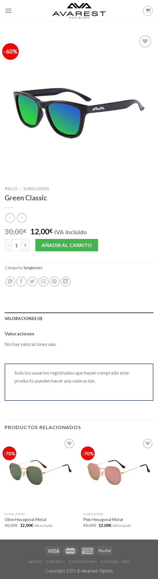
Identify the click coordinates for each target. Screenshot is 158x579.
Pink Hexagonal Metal (103, 519)
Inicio (11, 188)
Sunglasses (36, 188)
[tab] (79, 318)
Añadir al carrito (66, 245)
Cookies (109, 561)
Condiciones (83, 561)
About (35, 561)
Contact (55, 561)
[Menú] (8, 10)
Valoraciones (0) (23, 318)
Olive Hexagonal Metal (25, 519)
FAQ (126, 561)
